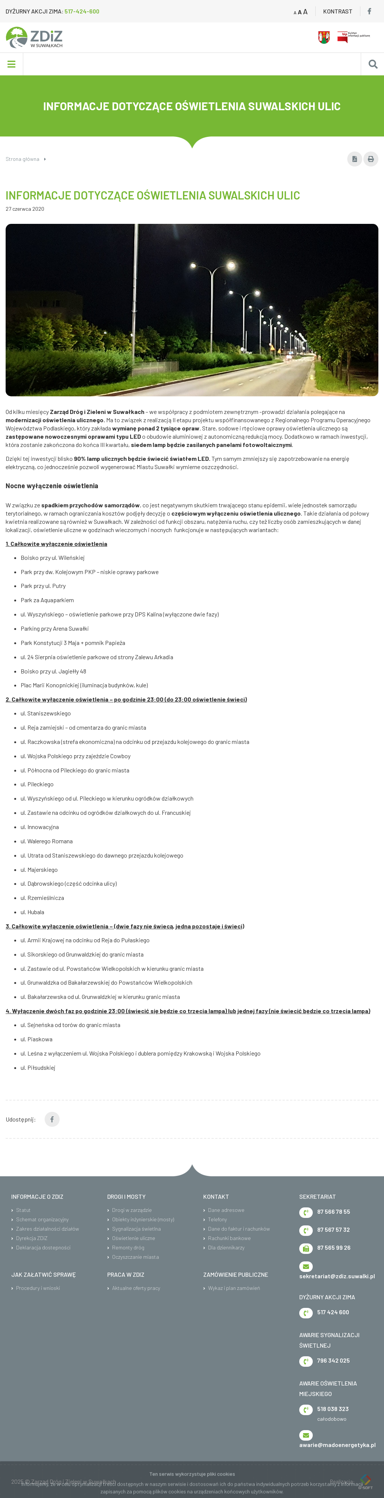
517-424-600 (81, 11)
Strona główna (26, 159)
